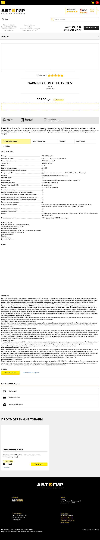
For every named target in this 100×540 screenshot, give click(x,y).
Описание (80, 141)
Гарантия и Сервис (67, 518)
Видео (62, 141)
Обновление (65, 522)
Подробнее (6, 468)
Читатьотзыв (92, 10)
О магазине (64, 514)
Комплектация (39, 141)
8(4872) (73, 27)
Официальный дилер (67, 520)
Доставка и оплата (67, 516)
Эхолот (50, 86)
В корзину (39, 464)
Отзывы (6, 146)
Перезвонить (91, 27)
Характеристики (10, 141)
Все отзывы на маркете (31, 373)
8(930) (73, 30)
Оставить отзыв (10, 373)
